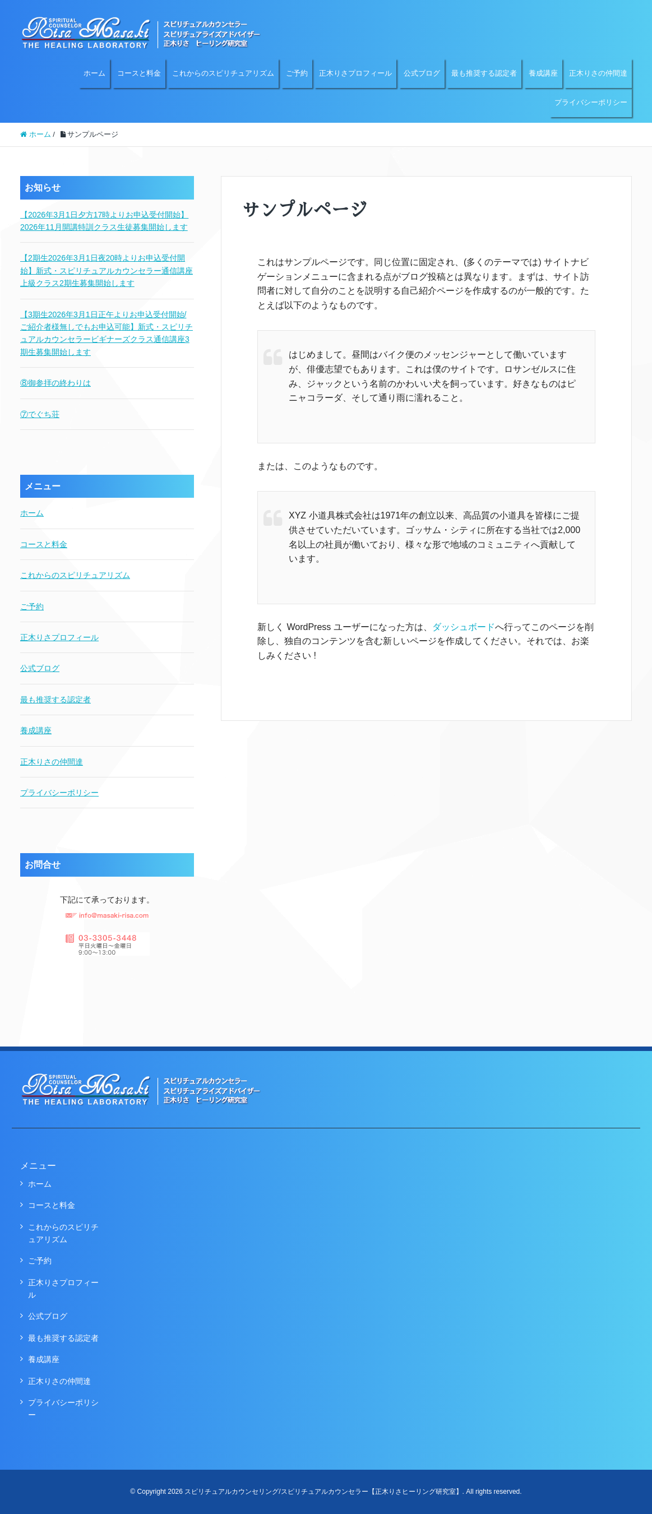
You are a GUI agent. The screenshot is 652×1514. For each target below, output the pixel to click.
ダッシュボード (463, 627)
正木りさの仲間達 (598, 73)
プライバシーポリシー (590, 102)
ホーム (94, 73)
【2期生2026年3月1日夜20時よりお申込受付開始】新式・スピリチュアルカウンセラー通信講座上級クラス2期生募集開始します (106, 270)
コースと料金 (139, 73)
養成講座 (543, 73)
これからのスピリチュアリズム (223, 73)
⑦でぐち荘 (39, 414)
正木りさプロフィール (355, 73)
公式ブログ (422, 73)
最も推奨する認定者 (484, 73)
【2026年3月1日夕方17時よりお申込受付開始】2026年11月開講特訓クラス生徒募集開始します (104, 221)
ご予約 (297, 73)
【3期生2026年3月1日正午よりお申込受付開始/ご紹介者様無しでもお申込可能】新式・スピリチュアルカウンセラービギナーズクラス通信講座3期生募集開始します (106, 333)
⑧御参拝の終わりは (55, 382)
